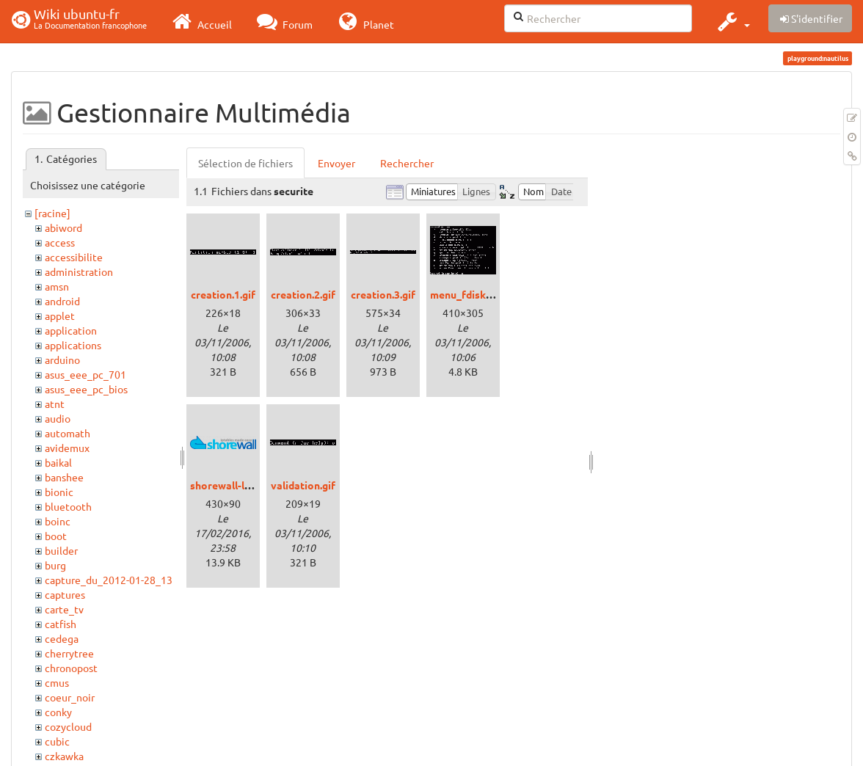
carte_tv (64, 609)
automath (67, 432)
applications (73, 344)
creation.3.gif (383, 294)
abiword (63, 227)
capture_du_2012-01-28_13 (108, 579)
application (71, 330)
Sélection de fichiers (245, 162)
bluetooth (68, 506)
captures (65, 594)
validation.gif (303, 485)
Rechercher (407, 162)
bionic (59, 491)
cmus (57, 682)
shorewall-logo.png (236, 485)
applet (60, 315)
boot (56, 535)
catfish (60, 623)
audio (57, 418)
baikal (58, 462)
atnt (55, 403)
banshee (64, 477)
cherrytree (69, 653)
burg (55, 565)
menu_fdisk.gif (465, 294)
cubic (57, 741)
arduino (62, 359)
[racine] (52, 212)
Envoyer (336, 162)
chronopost (71, 667)
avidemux (67, 447)
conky (58, 711)
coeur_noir (70, 697)
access (60, 242)
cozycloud (68, 726)
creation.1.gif (223, 294)
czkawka (64, 755)
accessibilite (74, 256)
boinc (57, 521)
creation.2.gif (303, 294)
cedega (62, 638)
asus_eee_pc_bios (86, 388)
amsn (57, 286)
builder (61, 550)
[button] (732, 21)
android (62, 300)
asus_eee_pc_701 (85, 374)
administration (79, 271)
